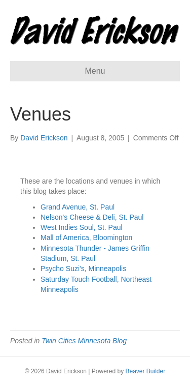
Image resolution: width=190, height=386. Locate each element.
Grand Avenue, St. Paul (78, 207)
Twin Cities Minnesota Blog (84, 341)
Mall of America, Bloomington (86, 237)
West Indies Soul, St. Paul (82, 227)
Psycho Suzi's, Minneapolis (83, 268)
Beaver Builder (146, 371)
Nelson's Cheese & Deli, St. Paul (92, 217)
